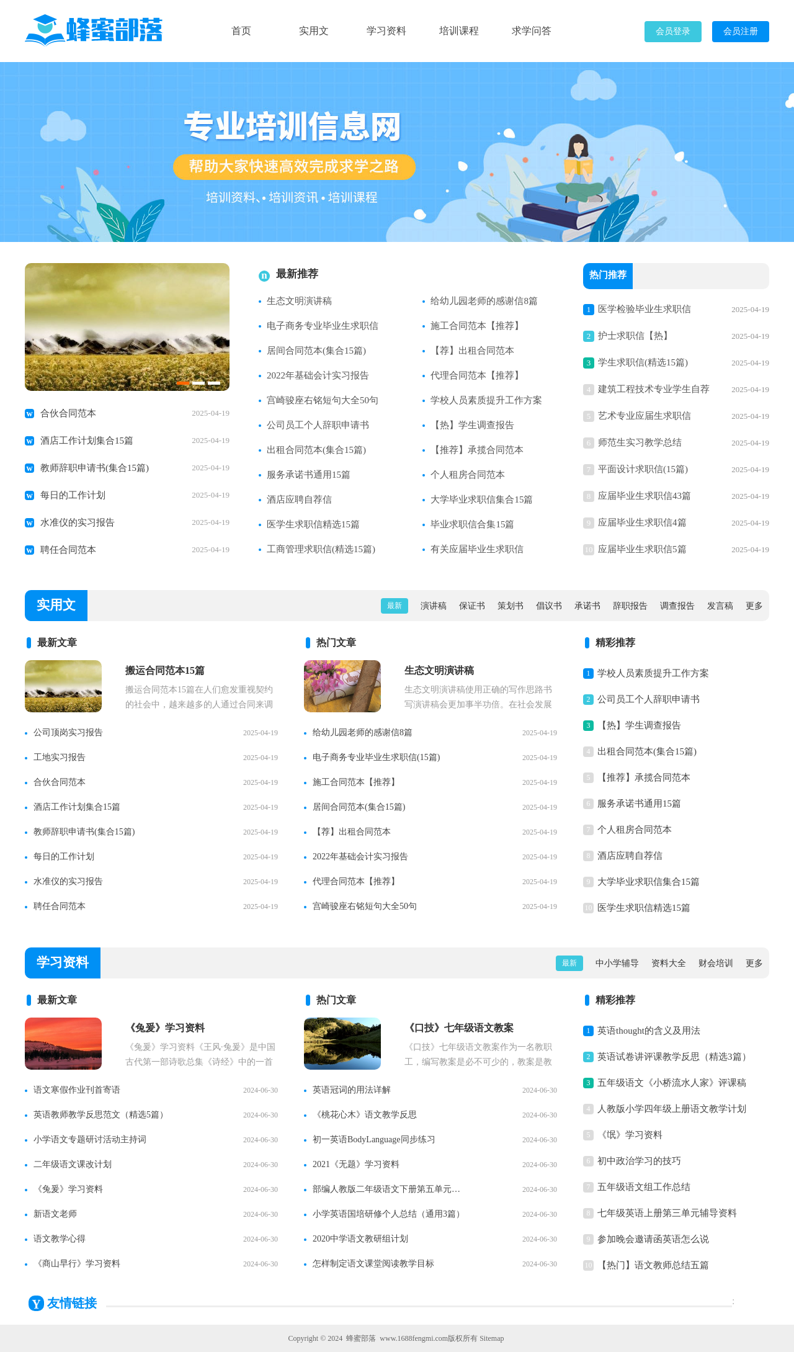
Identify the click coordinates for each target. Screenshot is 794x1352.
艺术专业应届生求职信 (644, 416)
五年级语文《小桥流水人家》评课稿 (671, 1083)
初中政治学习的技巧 (639, 1161)
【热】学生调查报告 (472, 425)
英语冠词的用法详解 (352, 1090)
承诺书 (587, 606)
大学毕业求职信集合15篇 (481, 499)
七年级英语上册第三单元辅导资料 (667, 1213)
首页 (241, 30)
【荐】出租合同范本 (472, 351)
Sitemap (492, 1338)
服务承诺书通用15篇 (308, 475)
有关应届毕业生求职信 (477, 549)
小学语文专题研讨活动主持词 (89, 1139)
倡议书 (549, 606)
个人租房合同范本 (467, 475)
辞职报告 (630, 606)
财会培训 (715, 963)
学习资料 (386, 30)
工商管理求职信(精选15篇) (321, 549)
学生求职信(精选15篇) (643, 362)
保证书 (472, 606)
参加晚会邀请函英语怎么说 (653, 1239)
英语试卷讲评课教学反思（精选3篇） (674, 1057)
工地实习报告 (59, 757)
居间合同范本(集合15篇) (316, 351)
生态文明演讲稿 (299, 301)
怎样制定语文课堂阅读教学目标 (373, 1263)
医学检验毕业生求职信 (644, 309)
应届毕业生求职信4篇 (642, 522)
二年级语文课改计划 (72, 1164)
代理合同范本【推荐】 (477, 375)
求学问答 (531, 30)
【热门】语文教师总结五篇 (653, 1265)
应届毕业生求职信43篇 (644, 496)
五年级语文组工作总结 (643, 1187)
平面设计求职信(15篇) (643, 469)
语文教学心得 (59, 1238)
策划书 (510, 606)
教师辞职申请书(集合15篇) (94, 468)
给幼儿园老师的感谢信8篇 (484, 301)
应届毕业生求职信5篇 (642, 549)
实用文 (314, 30)
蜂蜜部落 (361, 1338)
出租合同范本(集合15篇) (316, 450)
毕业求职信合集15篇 (472, 524)
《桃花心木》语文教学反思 (365, 1114)
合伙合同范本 (68, 413)
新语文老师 (55, 1214)
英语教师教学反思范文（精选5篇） (100, 1114)
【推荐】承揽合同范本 (477, 450)
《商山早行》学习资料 (76, 1263)
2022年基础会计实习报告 (318, 375)
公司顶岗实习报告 (68, 732)
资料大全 (668, 963)
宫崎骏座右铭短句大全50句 (322, 400)
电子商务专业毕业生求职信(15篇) (376, 757)
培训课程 (459, 30)
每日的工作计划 (72, 495)
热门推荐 (608, 276)
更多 (754, 606)
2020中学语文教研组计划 (360, 1238)
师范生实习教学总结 (640, 442)
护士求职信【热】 (635, 336)
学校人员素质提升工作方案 (486, 400)
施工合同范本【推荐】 (477, 326)
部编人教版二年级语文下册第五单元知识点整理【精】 (390, 1189)
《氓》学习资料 (629, 1135)
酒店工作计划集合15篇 (86, 440)
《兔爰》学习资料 (68, 1189)
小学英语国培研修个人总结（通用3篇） (389, 1214)
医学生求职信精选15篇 (313, 524)
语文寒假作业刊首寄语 (76, 1090)
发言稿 (720, 606)
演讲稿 (434, 606)
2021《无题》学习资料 (356, 1164)
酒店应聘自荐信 (299, 499)
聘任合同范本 (68, 550)
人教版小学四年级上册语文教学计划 (671, 1109)
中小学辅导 (617, 963)
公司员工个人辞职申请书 (318, 425)
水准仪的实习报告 (77, 522)
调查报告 (677, 606)
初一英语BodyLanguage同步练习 (374, 1139)
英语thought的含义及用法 (648, 1031)
